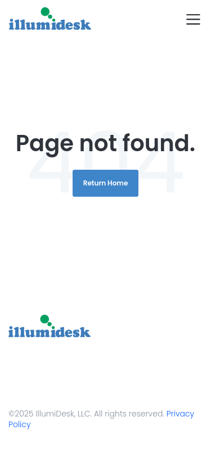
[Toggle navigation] (193, 19)
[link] (49, 325)
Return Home (105, 183)
